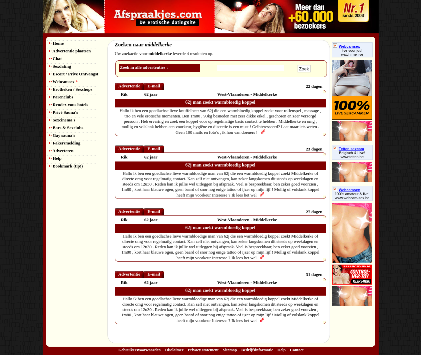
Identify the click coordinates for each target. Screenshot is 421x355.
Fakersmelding (64, 142)
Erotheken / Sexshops (70, 89)
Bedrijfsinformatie (257, 350)
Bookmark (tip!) (66, 165)
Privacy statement (203, 350)
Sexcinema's (62, 119)
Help (55, 158)
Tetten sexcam (348, 149)
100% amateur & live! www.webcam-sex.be (352, 196)
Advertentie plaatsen (70, 50)
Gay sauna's (62, 135)
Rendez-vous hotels (68, 104)
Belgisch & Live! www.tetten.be (352, 155)
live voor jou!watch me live (352, 52)
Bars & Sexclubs (66, 127)
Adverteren (61, 150)
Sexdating (60, 66)
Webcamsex (63, 81)
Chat (55, 58)
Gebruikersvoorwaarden (139, 350)
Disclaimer (174, 350)
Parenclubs (61, 96)
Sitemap (230, 350)
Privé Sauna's (63, 112)
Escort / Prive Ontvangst (73, 73)
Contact (297, 350)
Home (56, 43)
